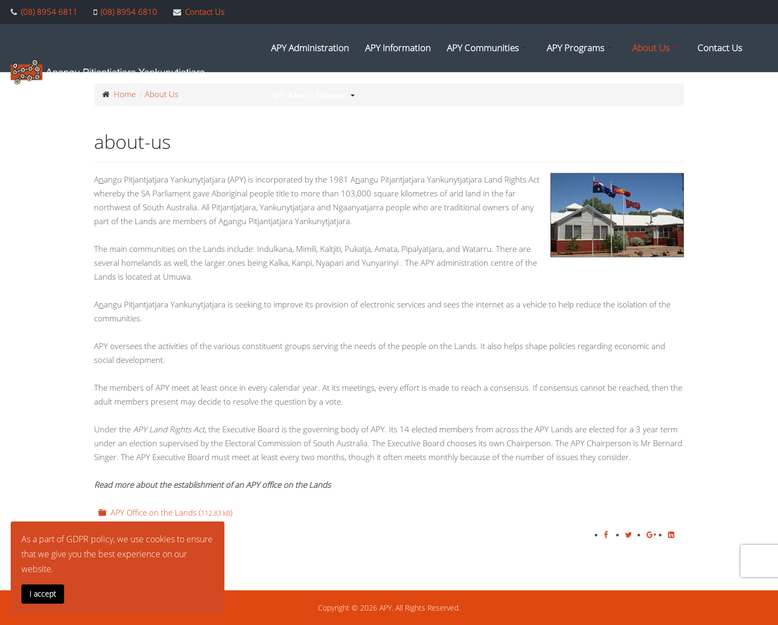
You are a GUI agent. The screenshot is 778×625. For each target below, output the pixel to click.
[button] (489, 48)
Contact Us (204, 11)
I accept (42, 594)
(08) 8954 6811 (49, 11)
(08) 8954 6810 (128, 11)
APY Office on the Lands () (164, 512)
